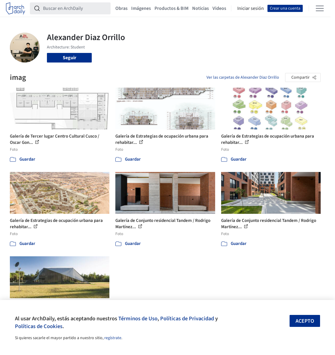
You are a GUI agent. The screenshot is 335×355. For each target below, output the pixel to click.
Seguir (69, 57)
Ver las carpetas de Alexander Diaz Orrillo (242, 77)
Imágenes (141, 8)
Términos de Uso (137, 318)
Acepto (305, 321)
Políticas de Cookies (38, 326)
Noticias (200, 8)
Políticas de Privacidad (187, 318)
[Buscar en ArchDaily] (75, 8)
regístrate (112, 338)
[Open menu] (320, 8)
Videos (219, 8)
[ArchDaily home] (15, 8)
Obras (121, 8)
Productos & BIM (172, 8)
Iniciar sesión (250, 8)
